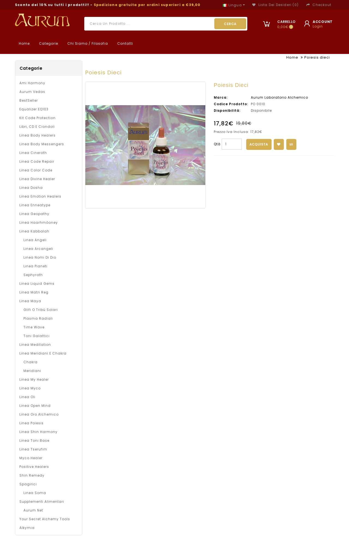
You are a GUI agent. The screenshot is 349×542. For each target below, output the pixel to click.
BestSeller (28, 100)
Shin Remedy (31, 475)
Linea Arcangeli (38, 248)
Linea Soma (34, 492)
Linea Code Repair (36, 161)
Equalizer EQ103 (34, 109)
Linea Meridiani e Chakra (43, 353)
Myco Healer (31, 458)
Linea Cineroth (33, 152)
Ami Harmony (32, 83)
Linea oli (27, 397)
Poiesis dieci (317, 57)
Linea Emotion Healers (40, 196)
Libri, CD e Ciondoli (37, 126)
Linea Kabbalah (34, 231)
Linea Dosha (31, 187)
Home (24, 43)
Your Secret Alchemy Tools (44, 519)
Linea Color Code (35, 170)
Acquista (258, 144)
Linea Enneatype (34, 205)
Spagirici (28, 484)
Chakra (30, 362)
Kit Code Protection (37, 118)
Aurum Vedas (32, 91)
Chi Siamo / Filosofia (87, 43)
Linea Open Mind (35, 405)
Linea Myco (30, 388)
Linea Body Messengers (41, 144)
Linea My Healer (34, 379)
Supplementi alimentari (41, 501)
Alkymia (27, 527)
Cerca (230, 24)
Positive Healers (34, 466)
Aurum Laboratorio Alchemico (279, 97)
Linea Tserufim (33, 449)
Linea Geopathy (34, 213)
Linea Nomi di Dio (39, 257)
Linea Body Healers (37, 135)
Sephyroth (33, 274)
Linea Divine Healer (37, 179)
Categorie (48, 43)
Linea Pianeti (35, 266)
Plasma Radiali (38, 318)
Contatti (124, 43)
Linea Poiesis (31, 423)
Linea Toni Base (34, 440)
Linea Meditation (35, 344)
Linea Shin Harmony (38, 431)
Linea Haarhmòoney (38, 222)
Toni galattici (36, 336)
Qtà (217, 144)
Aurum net (33, 510)
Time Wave (33, 327)
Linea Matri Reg (34, 292)
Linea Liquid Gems (37, 283)
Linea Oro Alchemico (39, 414)
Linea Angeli (35, 240)
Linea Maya (30, 301)
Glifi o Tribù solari (40, 309)
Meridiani (32, 370)
